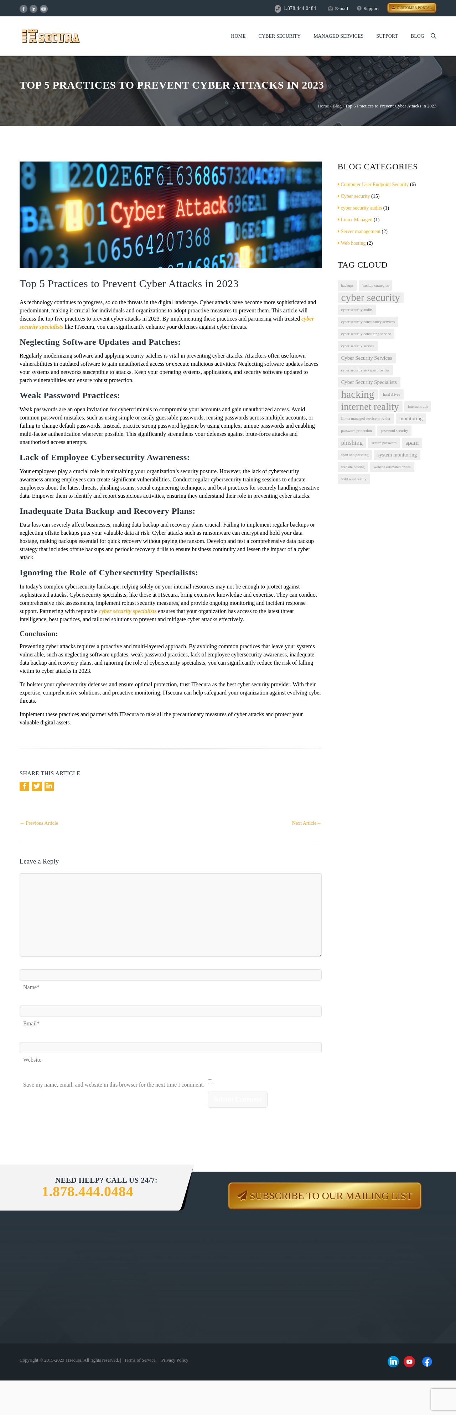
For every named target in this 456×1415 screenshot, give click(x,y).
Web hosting (352, 243)
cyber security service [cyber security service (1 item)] (357, 346)
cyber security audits (360, 208)
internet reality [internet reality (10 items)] (370, 406)
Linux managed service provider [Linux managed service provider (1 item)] (365, 419)
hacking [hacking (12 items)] (357, 394)
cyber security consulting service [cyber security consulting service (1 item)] (366, 334)
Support (368, 8)
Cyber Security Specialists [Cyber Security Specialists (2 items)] (369, 382)
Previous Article (39, 823)
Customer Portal (412, 8)
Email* (31, 1021)
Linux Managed (355, 219)
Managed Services (338, 36)
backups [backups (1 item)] (347, 285)
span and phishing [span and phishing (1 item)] (355, 455)
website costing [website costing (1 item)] (353, 467)
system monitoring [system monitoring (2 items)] (397, 455)
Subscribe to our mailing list (331, 1195)
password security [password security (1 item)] (394, 431)
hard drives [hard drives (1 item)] (391, 394)
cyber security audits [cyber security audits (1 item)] (357, 310)
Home (238, 36)
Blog (417, 36)
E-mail (338, 8)
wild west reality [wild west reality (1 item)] (354, 479)
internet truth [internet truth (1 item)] (418, 406)
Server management (359, 231)
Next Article (307, 823)
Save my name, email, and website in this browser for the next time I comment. (113, 1082)
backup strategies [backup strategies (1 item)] (375, 285)
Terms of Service (140, 1360)
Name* (31, 985)
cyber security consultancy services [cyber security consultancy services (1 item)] (368, 322)
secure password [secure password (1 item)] (384, 443)
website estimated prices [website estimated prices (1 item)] (392, 467)
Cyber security (354, 196)
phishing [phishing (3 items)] (352, 442)
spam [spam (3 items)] (412, 442)
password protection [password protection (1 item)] (356, 431)
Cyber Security (280, 36)
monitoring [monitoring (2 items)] (411, 418)
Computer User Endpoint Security (373, 184)
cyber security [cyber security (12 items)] (370, 297)
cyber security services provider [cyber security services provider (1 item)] (365, 370)
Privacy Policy (174, 1360)
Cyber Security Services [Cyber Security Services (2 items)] (366, 358)
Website (32, 1057)
